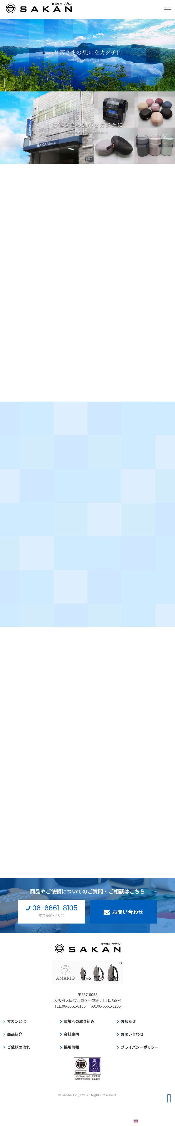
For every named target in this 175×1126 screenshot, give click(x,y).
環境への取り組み (79, 1021)
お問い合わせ (124, 911)
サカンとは (16, 1021)
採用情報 (71, 1047)
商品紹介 (14, 1034)
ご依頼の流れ (18, 1047)
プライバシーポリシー (140, 1047)
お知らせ (128, 1021)
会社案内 (71, 1034)
